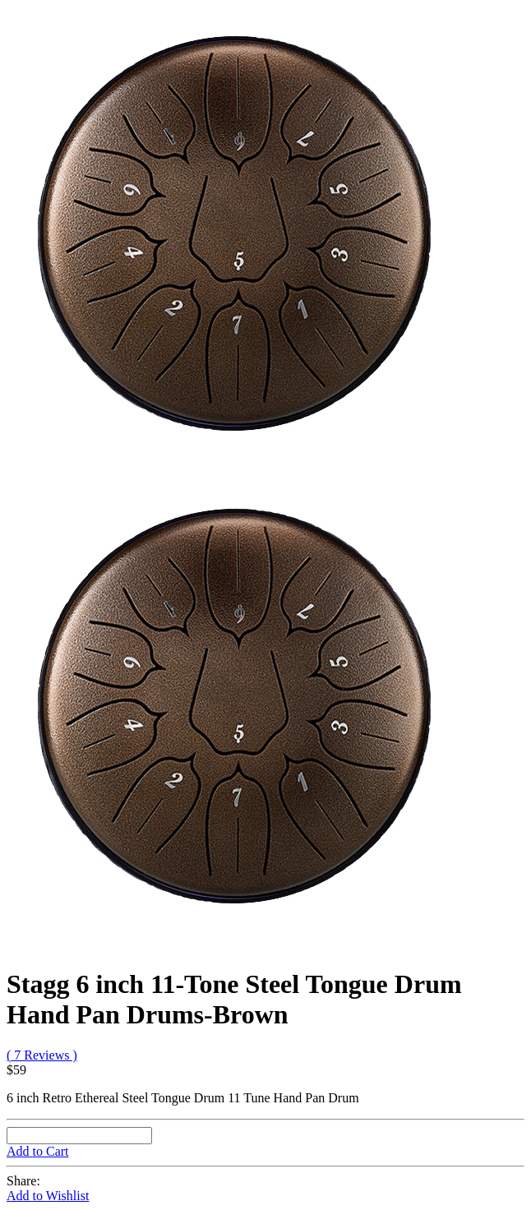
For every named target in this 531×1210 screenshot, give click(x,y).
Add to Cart (38, 1151)
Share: (23, 1181)
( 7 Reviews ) (42, 1055)
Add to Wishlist (48, 1196)
